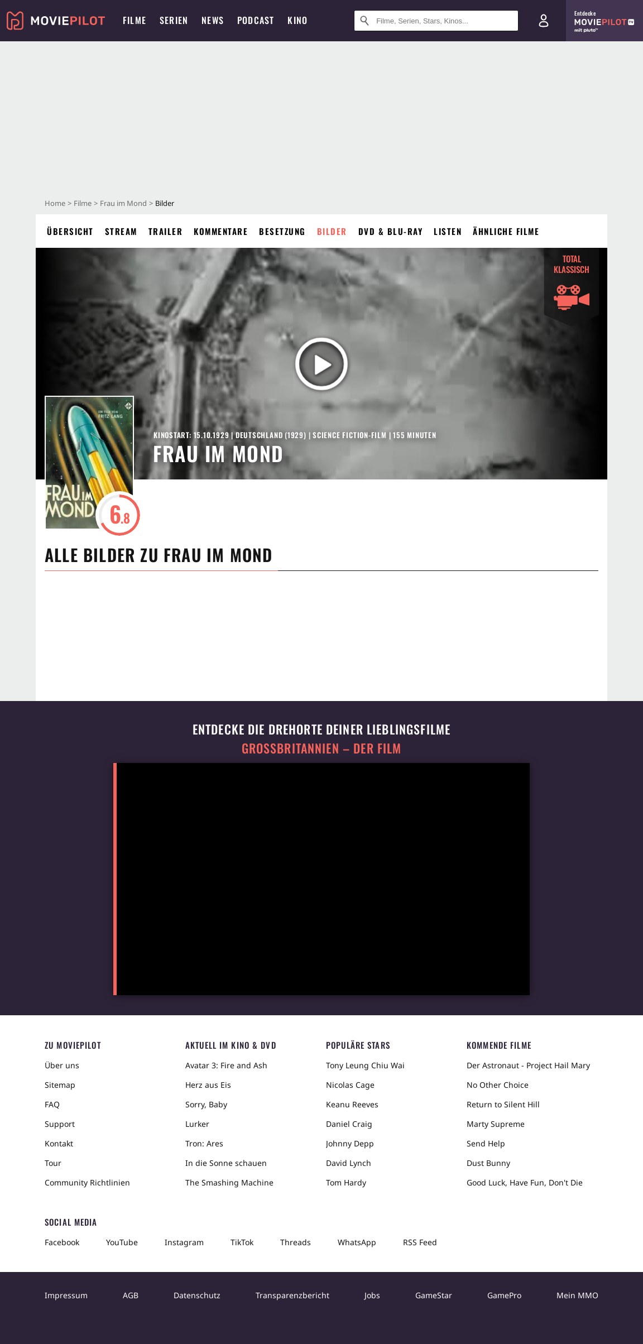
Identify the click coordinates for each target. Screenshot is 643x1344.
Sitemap (60, 1084)
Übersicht (70, 231)
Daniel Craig (349, 1124)
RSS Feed (420, 1242)
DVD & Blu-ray (390, 231)
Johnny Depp (350, 1143)
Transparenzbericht (292, 1295)
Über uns (62, 1065)
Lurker (197, 1124)
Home (55, 203)
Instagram (184, 1242)
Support (60, 1124)
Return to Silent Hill (503, 1104)
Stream (121, 231)
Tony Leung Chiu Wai (365, 1065)
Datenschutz (197, 1295)
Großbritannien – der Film (322, 748)
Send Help (486, 1143)
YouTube (122, 1242)
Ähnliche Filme (506, 231)
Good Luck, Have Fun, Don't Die (525, 1182)
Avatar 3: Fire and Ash (226, 1065)
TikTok (242, 1242)
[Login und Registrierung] (544, 21)
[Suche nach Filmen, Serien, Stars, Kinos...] (436, 20)
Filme (83, 203)
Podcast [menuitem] (255, 20)
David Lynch (348, 1163)
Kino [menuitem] (297, 20)
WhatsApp (357, 1242)
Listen (448, 231)
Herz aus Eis (208, 1084)
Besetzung (282, 231)
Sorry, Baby (206, 1104)
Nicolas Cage (350, 1084)
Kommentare (221, 231)
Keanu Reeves (352, 1104)
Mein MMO (577, 1295)
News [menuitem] (212, 20)
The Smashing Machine (229, 1182)
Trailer (165, 231)
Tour (53, 1163)
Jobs (372, 1295)
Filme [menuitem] (134, 20)
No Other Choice (498, 1084)
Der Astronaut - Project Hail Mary (528, 1065)
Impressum (66, 1295)
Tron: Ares (204, 1143)
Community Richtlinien (87, 1182)
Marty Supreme (496, 1124)
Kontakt (59, 1143)
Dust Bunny (488, 1163)
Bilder (332, 231)
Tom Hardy (346, 1182)
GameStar (433, 1295)
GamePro (504, 1295)
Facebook (62, 1242)
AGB (130, 1295)
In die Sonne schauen (226, 1163)
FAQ (52, 1104)
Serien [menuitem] (174, 20)
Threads (295, 1242)
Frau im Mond (123, 203)
